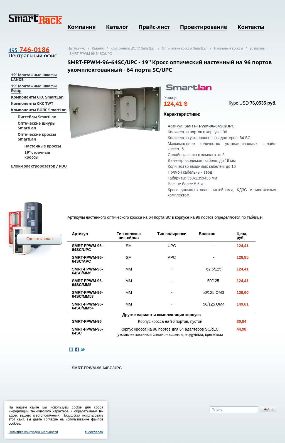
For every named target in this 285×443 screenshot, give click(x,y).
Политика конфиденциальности (33, 432)
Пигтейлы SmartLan (37, 116)
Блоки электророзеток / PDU (39, 166)
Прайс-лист (154, 27)
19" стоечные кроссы (37, 155)
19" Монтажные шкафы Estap (34, 88)
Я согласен (94, 432)
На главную (76, 48)
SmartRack (35, 19)
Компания (81, 27)
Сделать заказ (39, 238)
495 (29, 50)
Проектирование (203, 27)
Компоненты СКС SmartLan (37, 97)
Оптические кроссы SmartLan (37, 137)
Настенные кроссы (42, 146)
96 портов (257, 48)
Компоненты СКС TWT (32, 103)
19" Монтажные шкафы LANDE (34, 77)
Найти (268, 409)
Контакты (251, 27)
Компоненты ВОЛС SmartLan (39, 109)
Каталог (117, 27)
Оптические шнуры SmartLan (37, 126)
